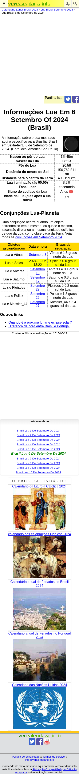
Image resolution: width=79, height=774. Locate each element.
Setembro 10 (37, 271)
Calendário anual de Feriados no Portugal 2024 (39, 635)
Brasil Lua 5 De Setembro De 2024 (38, 449)
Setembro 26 (37, 295)
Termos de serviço (54, 756)
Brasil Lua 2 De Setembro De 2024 (38, 435)
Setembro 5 (37, 254)
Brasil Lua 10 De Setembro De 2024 (38, 472)
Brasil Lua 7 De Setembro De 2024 (38, 458)
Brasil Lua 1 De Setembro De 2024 (38, 430)
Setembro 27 (37, 304)
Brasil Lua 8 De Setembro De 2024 (38, 463)
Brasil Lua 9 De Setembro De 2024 (38, 467)
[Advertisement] (39, 56)
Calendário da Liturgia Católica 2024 (39, 486)
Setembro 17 (37, 279)
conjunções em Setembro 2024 (38, 237)
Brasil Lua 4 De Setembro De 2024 (38, 444)
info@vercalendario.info (39, 759)
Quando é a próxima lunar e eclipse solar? (40, 322)
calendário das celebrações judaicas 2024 (39, 534)
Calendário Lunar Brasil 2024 (20, 9)
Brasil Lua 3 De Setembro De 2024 (38, 439)
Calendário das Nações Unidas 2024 (39, 685)
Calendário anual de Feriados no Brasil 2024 (39, 583)
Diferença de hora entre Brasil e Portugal (39, 326)
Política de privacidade (26, 756)
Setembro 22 (37, 287)
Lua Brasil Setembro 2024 (57, 9)
